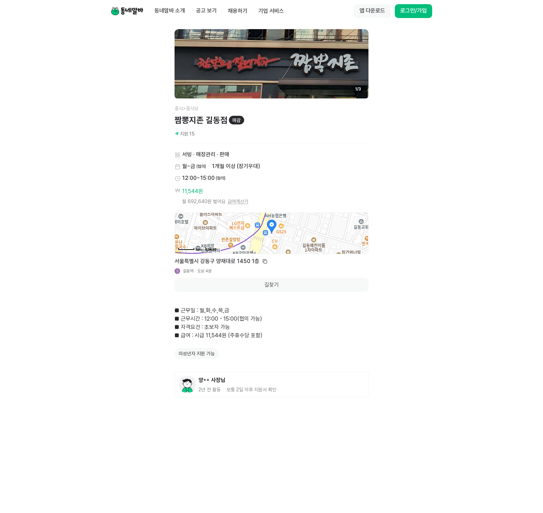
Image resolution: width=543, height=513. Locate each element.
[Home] (127, 11)
